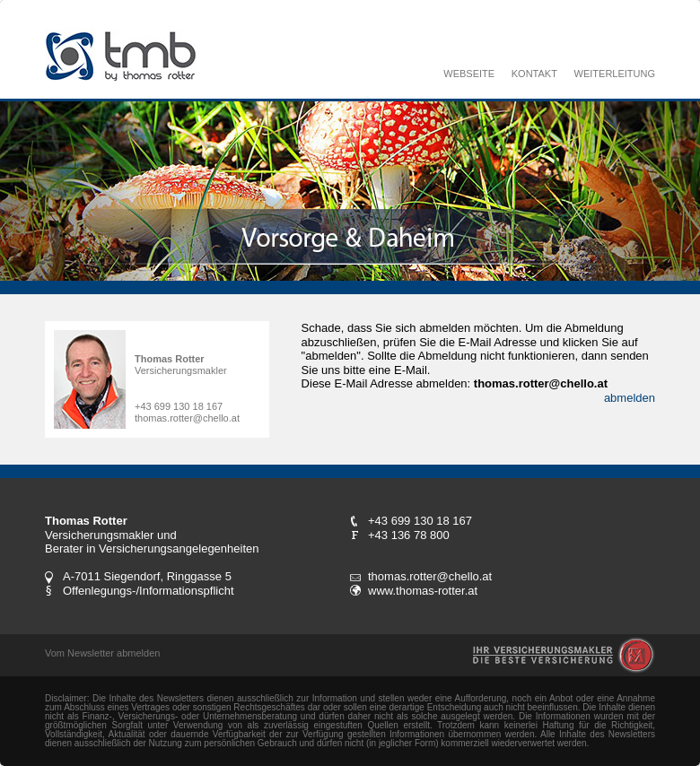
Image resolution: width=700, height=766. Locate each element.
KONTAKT (534, 73)
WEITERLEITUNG (614, 73)
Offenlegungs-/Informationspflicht (148, 590)
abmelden (629, 398)
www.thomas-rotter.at (422, 590)
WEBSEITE (468, 73)
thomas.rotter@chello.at (187, 418)
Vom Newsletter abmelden (102, 653)
